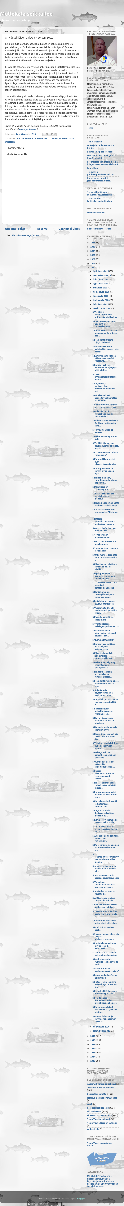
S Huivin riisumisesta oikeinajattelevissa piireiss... (103, 720)
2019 (93, 1036)
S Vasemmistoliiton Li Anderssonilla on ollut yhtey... (104, 610)
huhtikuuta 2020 (101, 304)
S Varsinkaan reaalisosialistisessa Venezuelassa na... (103, 884)
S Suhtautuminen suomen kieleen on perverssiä (105, 405)
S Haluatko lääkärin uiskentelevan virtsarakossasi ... (102, 674)
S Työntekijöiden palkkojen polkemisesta (105, 625)
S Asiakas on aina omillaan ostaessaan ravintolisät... (105, 838)
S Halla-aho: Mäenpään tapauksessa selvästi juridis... (104, 785)
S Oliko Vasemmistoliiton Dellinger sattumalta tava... (105, 423)
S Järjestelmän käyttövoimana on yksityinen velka (102, 693)
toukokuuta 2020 (101, 300)
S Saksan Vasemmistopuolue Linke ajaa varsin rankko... (103, 775)
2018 (93, 1040)
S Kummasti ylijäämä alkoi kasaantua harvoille (105, 821)
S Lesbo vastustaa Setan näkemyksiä (104, 976)
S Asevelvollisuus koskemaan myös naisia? (105, 969)
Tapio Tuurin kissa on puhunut (102, 1123)
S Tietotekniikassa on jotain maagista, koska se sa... (104, 829)
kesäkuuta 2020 (101, 296)
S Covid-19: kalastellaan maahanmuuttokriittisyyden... (105, 333)
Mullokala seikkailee (26, 14)
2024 (93, 251)
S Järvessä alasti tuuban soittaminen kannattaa (104, 953)
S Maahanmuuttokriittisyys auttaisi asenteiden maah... (105, 858)
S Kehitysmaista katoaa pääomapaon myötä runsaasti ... (104, 358)
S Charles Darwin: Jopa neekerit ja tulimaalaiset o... (103, 324)
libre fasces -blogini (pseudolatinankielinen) (99, 179)
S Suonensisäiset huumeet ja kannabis (105, 549)
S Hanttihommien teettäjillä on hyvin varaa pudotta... (103, 594)
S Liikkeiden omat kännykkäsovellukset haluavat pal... (104, 633)
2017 (93, 1044)
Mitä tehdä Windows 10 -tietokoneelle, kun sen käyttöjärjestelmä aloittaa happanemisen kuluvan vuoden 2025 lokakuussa (102, 1181)
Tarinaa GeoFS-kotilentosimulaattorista (99, 199)
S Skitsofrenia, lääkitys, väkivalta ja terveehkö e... (104, 984)
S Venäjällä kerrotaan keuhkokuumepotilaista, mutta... (105, 446)
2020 (93, 267)
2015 (93, 1052)
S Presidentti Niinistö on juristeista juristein (104, 992)
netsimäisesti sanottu (47, 138)
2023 (93, 255)
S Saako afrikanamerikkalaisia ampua (104, 377)
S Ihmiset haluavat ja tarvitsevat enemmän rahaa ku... (104, 1019)
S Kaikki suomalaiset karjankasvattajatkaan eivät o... (104, 1009)
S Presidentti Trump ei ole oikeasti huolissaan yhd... (105, 683)
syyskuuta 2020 (101, 283)
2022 (93, 259)
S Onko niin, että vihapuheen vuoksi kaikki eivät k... (102, 414)
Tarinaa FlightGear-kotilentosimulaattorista (99, 193)
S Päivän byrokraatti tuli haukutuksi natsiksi (104, 906)
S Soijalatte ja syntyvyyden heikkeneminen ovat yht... (103, 387)
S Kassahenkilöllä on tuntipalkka (102, 618)
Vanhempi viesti (69, 228)
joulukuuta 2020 (101, 271)
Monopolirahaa (27, 129)
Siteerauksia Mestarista (99, 229)
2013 (93, 1061)
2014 (93, 1057)
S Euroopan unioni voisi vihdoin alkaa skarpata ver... (104, 794)
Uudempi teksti (15, 228)
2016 (93, 1048)
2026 (93, 242)
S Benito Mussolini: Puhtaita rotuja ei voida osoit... (105, 962)
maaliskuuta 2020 (102, 308)
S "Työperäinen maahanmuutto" (101, 536)
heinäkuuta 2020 (101, 292)
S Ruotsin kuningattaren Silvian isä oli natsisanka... (104, 946)
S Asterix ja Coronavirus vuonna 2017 (104, 529)
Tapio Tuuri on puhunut (98, 1119)
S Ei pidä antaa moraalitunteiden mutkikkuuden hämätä (104, 1000)
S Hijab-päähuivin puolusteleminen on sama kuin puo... (103, 576)
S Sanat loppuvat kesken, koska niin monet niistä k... (105, 914)
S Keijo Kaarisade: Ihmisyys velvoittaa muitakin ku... (103, 813)
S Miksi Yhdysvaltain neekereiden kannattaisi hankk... (103, 656)
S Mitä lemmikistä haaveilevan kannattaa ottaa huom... (104, 398)
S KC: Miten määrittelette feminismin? (105, 453)
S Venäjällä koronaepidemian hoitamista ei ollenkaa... (105, 314)
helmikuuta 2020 (101, 1027)
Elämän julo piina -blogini (99, 152)
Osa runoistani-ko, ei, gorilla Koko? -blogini (101, 156)
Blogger (80, 1198)
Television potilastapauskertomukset (100, 173)
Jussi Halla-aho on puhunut (100, 1087)
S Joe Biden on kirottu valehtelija (103, 892)
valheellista (93, 1129)
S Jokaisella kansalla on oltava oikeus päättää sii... (104, 868)
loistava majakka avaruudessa (102, 1098)
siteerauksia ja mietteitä (99, 1115)
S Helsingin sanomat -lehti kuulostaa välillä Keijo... (105, 504)
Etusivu (42, 228)
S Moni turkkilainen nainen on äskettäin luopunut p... (105, 847)
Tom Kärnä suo (94, 142)
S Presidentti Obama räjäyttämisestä (102, 341)
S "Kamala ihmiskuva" (103, 640)
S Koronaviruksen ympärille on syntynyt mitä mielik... (104, 367)
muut (89, 1104)
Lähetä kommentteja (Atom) (25, 235)
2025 (93, 247)
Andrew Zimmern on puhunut (101, 1084)
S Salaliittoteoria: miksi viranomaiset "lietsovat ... (105, 512)
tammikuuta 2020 (101, 1031)
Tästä (90, 128)
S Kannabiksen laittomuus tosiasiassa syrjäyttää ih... (105, 702)
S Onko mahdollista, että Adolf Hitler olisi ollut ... (104, 557)
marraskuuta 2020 (102, 275)
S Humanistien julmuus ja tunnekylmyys (104, 728)
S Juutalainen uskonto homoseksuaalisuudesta (105, 876)
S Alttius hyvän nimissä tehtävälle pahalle (103, 899)
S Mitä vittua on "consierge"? (100, 488)
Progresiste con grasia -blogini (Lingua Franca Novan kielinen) (102, 163)
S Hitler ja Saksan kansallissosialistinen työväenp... (104, 755)
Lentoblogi (92, 168)
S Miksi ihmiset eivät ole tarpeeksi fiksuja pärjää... (104, 567)
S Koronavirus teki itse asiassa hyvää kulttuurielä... (103, 646)
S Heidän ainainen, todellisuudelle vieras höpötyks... (104, 480)
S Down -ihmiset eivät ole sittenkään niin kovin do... (105, 736)
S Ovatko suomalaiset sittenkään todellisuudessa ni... (103, 764)
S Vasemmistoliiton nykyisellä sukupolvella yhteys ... (105, 349)
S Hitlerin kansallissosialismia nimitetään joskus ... (103, 521)
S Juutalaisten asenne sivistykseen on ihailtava (103, 496)
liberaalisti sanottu (26, 138)
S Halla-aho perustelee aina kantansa (104, 542)
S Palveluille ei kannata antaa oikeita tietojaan (104, 921)
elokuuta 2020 (100, 288)
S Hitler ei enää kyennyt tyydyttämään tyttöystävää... (104, 665)
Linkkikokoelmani (96, 212)
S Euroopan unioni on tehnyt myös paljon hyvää (103, 471)
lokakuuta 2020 (101, 279)
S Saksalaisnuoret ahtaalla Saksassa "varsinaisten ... (102, 711)
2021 (93, 263)
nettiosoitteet (94, 1111)
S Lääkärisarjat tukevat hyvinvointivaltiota (103, 602)
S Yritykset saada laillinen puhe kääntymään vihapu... (105, 746)
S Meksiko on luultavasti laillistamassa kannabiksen (104, 804)
